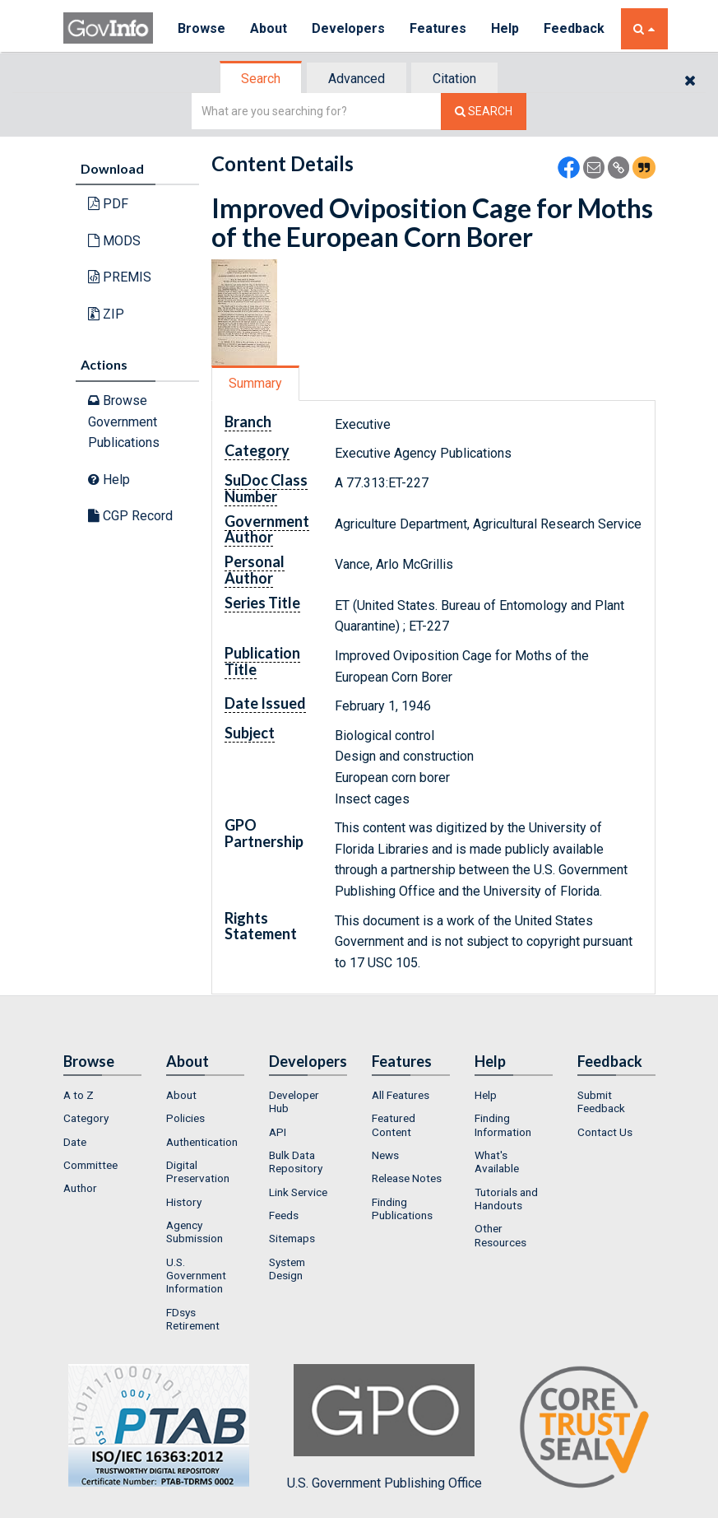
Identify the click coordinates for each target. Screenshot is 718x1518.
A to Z (78, 1094)
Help (505, 28)
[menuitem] (102, 1095)
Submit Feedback (601, 1101)
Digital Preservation (197, 1171)
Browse (201, 28)
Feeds (284, 1215)
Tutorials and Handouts (506, 1198)
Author (80, 1187)
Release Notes (407, 1178)
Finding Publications (402, 1208)
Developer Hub (294, 1101)
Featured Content (393, 1124)
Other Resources (500, 1235)
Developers (348, 28)
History (184, 1201)
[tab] (261, 78)
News (385, 1155)
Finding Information (503, 1124)
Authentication (202, 1141)
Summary (255, 383)
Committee (90, 1164)
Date (74, 1141)
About (268, 28)
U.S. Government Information (196, 1275)
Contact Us (604, 1131)
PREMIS (119, 277)
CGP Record (130, 516)
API (277, 1131)
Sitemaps (292, 1238)
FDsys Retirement (193, 1319)
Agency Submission (194, 1231)
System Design (287, 1268)
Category (86, 1118)
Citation (454, 78)
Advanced (356, 78)
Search (260, 78)
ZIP (106, 314)
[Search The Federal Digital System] (483, 111)
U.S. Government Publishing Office (384, 1427)
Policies (185, 1118)
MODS (114, 241)
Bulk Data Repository (295, 1161)
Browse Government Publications (124, 421)
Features (438, 28)
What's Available (497, 1161)
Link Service (298, 1192)
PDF (108, 204)
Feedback (574, 28)
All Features (400, 1094)
